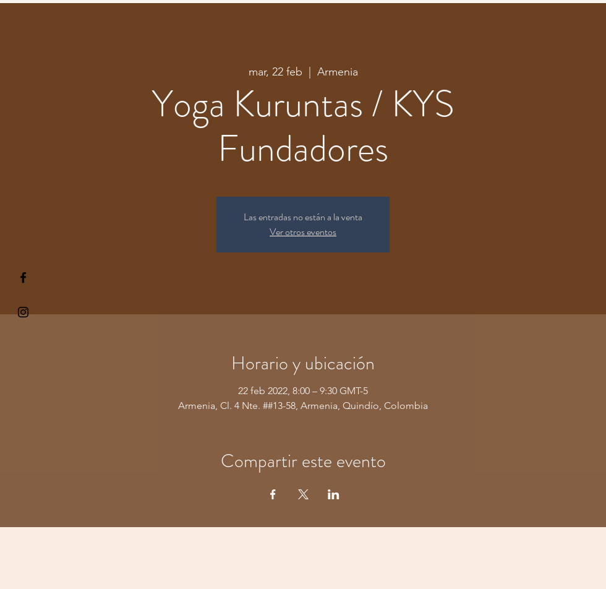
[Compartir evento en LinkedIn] (333, 494)
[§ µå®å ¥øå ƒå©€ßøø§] (23, 277)
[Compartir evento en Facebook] (273, 494)
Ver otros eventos (303, 232)
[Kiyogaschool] (23, 312)
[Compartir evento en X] (303, 494)
